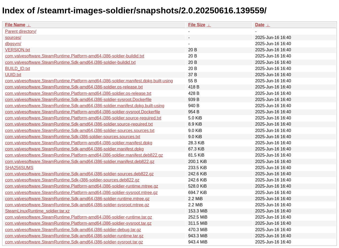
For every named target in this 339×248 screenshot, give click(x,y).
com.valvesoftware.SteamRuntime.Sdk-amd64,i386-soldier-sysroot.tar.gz (74, 242)
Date (260, 24)
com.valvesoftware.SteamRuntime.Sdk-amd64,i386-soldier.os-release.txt (74, 87)
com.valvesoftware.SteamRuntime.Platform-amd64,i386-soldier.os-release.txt (78, 93)
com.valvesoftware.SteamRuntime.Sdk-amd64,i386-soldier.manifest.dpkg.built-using (84, 105)
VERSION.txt (17, 50)
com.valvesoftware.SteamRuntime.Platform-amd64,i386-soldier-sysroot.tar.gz (78, 223)
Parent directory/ (20, 31)
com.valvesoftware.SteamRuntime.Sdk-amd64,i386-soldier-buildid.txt (70, 62)
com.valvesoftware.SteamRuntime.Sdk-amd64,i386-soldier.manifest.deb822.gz (79, 161)
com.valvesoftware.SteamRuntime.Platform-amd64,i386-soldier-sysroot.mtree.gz (81, 192)
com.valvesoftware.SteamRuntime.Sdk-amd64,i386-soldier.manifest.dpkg (74, 149)
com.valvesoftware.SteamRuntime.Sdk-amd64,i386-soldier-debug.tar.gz (73, 229)
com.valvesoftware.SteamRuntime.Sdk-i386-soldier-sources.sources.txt (72, 136)
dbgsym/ (13, 43)
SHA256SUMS (19, 167)
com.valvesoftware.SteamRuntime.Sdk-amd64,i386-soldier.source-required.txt (79, 124)
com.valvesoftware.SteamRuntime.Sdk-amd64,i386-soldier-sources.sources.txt (79, 130)
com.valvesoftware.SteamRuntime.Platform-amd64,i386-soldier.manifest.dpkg (78, 143)
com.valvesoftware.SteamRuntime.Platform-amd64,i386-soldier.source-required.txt (83, 118)
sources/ (13, 37)
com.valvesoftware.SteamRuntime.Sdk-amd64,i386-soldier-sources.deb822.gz (79, 174)
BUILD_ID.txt (17, 68)
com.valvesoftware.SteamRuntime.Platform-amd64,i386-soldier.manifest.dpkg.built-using (89, 81)
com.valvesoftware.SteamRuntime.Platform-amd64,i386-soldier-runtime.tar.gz (78, 217)
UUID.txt (13, 74)
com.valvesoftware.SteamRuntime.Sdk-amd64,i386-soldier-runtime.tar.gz (74, 236)
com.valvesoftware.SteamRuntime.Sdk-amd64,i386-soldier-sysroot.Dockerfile (78, 99)
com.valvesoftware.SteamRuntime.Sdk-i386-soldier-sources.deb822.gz (72, 180)
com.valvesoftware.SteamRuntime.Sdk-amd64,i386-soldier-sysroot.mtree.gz (77, 205)
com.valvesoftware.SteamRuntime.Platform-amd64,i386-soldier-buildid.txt (74, 56)
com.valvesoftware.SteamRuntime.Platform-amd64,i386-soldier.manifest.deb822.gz (84, 155)
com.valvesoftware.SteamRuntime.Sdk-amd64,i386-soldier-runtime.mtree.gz (77, 198)
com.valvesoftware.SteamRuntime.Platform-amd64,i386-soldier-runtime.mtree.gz (81, 186)
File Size (196, 24)
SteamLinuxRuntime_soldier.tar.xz (37, 211)
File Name (15, 24)
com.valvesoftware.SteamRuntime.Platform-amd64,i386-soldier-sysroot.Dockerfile (82, 112)
